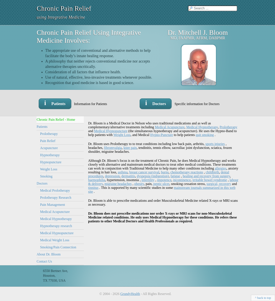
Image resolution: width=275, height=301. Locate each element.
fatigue (175, 176)
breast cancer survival (144, 172)
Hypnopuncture (50, 162)
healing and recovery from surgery (206, 176)
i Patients (55, 102)
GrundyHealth (130, 294)
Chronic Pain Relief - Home (56, 119)
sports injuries (215, 144)
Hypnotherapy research (56, 226)
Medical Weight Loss (54, 240)
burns (165, 172)
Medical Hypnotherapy (56, 219)
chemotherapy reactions (186, 172)
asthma (123, 172)
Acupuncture (49, 148)
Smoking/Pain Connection (58, 247)
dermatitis (128, 176)
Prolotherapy (49, 134)
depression (112, 176)
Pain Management (52, 204)
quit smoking (205, 135)
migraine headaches (118, 184)
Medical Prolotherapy (55, 190)
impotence (164, 180)
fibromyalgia (113, 148)
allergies (220, 168)
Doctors (42, 183)
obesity (139, 184)
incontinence (182, 180)
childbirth (212, 172)
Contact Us (44, 261)
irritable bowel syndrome (209, 180)
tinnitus (93, 187)
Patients (42, 126)
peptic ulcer (161, 184)
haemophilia (96, 180)
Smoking (46, 176)
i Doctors (155, 102)
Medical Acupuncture (55, 212)
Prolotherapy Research (55, 197)
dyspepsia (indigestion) (153, 176)
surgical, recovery (218, 184)
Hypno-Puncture (161, 135)
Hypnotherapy (50, 155)
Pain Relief (47, 141)
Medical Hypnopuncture (56, 233)
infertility (148, 180)
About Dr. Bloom (49, 254)
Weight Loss (48, 169)
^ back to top (263, 297)
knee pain (130, 148)
